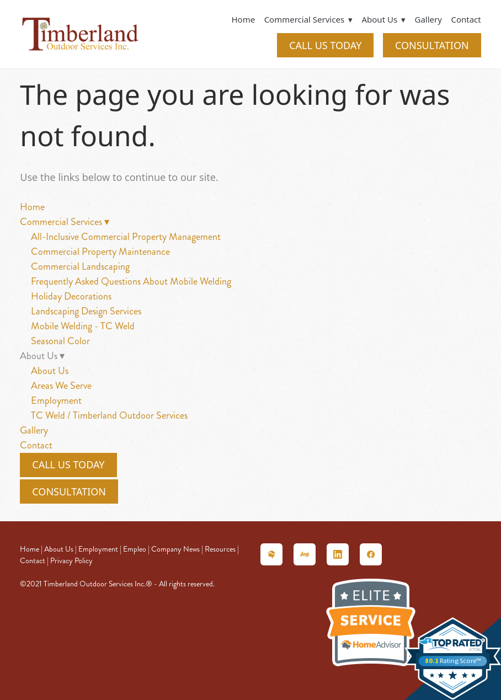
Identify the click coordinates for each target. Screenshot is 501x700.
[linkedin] (338, 554)
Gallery (428, 19)
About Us (49, 371)
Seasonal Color (60, 341)
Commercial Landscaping (80, 266)
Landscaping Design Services (86, 311)
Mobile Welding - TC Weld (83, 326)
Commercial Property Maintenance (100, 251)
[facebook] (371, 554)
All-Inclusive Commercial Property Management (126, 236)
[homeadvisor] (271, 554)
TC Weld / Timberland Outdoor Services (109, 415)
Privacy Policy (71, 560)
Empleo (134, 549)
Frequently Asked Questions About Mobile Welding (131, 281)
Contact (466, 19)
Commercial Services (308, 19)
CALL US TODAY (325, 45)
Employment (56, 400)
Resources (220, 549)
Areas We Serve (61, 385)
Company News (175, 549)
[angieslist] (305, 554)
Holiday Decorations (71, 296)
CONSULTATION (432, 45)
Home (243, 19)
